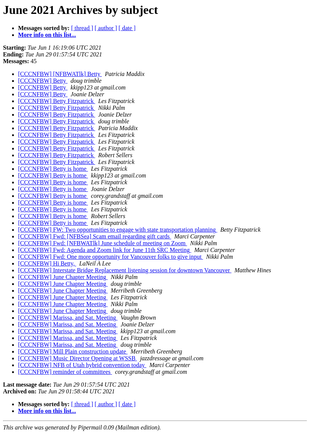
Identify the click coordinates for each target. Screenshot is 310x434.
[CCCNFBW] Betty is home (53, 168)
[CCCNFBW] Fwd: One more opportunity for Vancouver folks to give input (110, 256)
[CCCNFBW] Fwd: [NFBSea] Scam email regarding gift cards (94, 236)
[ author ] (106, 28)
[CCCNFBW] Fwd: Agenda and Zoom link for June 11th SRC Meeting (104, 250)
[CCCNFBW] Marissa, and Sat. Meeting (67, 317)
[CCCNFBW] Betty (43, 80)
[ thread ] (82, 28)
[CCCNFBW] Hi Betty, (47, 263)
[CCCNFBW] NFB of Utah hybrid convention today (82, 365)
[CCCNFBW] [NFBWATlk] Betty (60, 74)
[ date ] (127, 28)
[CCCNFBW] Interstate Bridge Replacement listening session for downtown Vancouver (124, 270)
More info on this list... (47, 35)
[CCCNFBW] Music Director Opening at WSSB (77, 358)
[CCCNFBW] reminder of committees (65, 372)
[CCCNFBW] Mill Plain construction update (73, 351)
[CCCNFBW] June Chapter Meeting (63, 277)
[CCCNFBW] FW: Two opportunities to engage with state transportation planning (117, 229)
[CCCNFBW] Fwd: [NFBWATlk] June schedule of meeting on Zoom (102, 243)
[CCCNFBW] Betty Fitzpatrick (56, 101)
